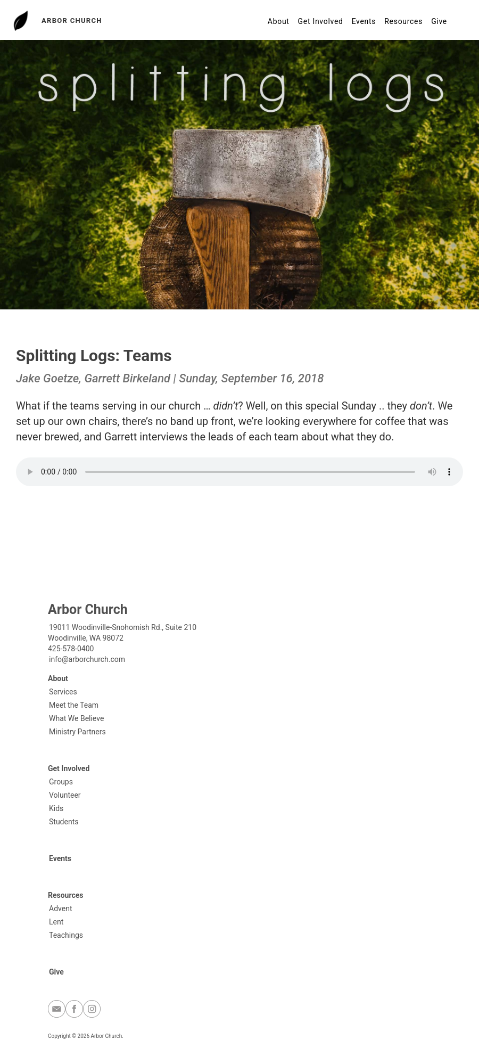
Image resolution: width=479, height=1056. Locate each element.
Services (63, 691)
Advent (60, 908)
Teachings (66, 935)
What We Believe (76, 718)
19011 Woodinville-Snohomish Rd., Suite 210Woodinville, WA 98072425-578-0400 (122, 638)
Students (63, 821)
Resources (403, 21)
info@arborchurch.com (87, 659)
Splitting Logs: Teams (94, 355)
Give (439, 21)
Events (364, 21)
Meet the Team (73, 705)
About (279, 21)
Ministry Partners (77, 731)
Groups (61, 781)
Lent (56, 922)
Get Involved (320, 21)
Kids (56, 808)
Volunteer (65, 795)
